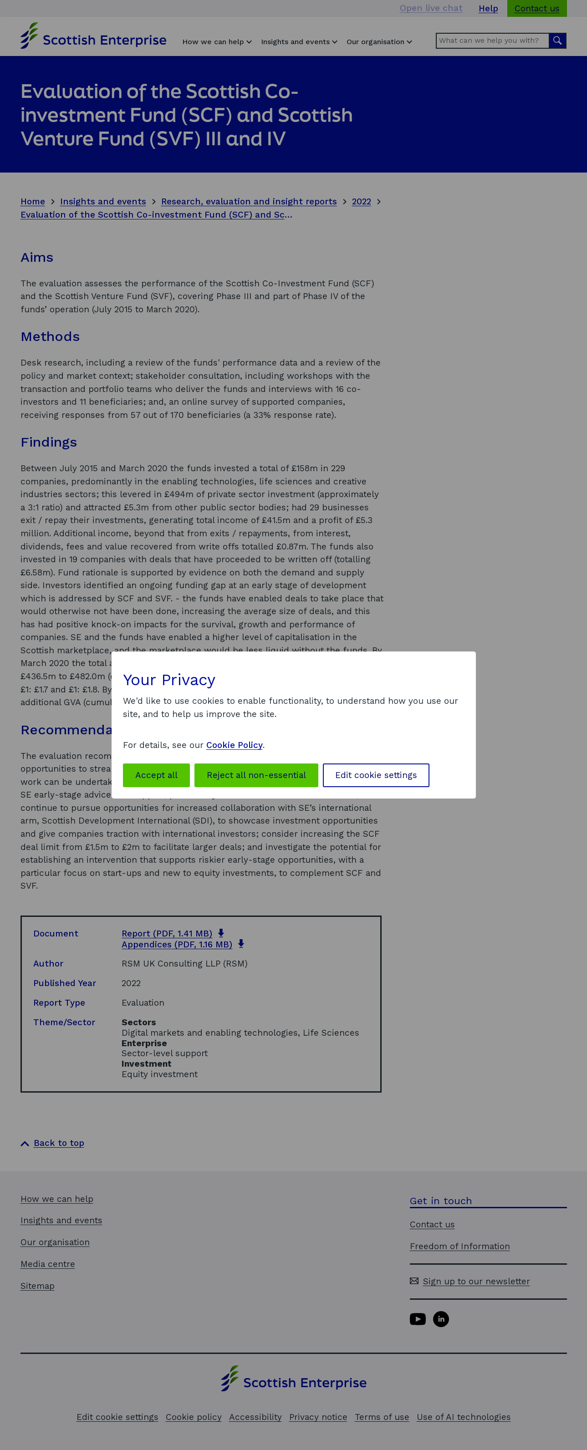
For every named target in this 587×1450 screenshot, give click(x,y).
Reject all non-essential (256, 775)
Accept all (156, 775)
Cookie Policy (234, 745)
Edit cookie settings (376, 775)
